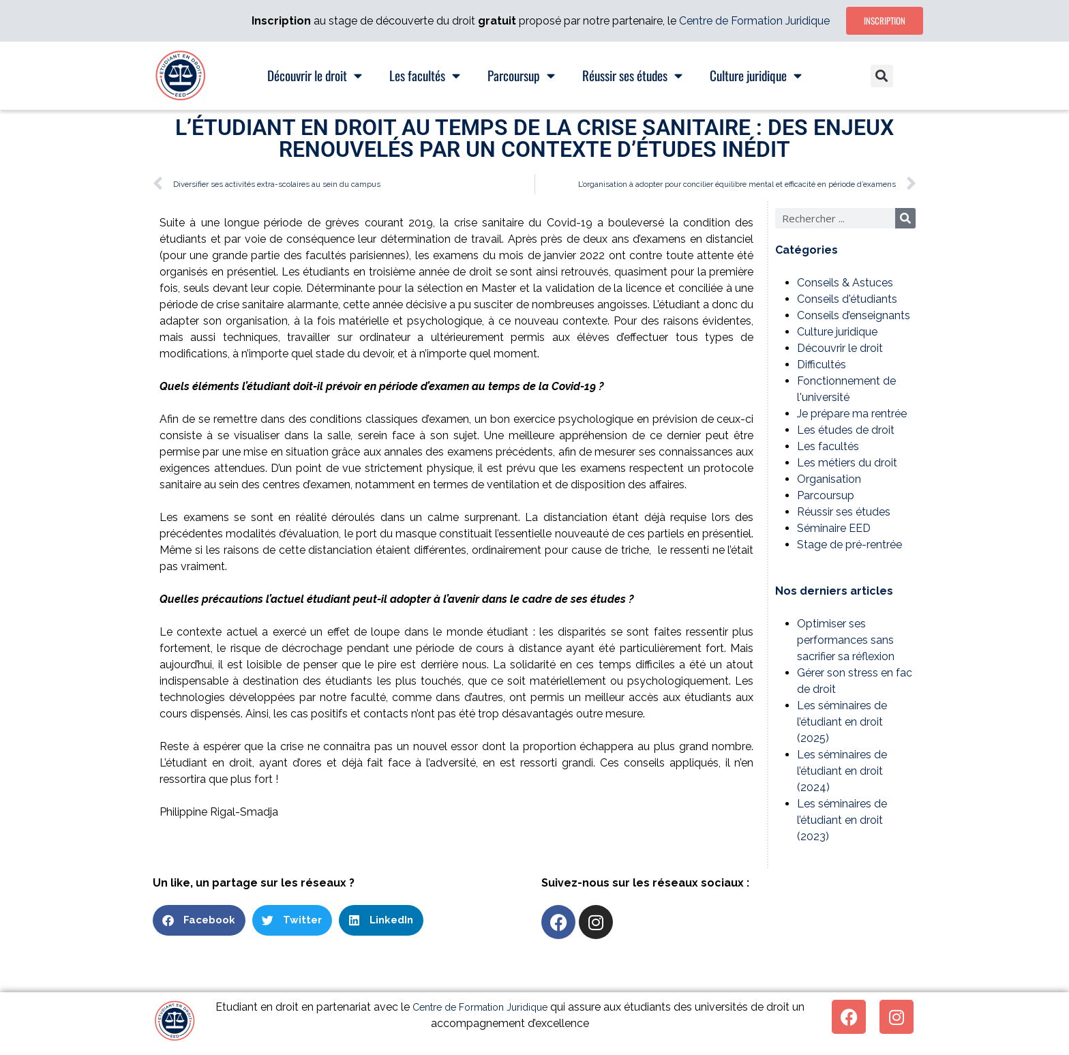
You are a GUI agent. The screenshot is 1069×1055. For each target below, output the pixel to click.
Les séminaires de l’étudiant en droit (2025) (842, 722)
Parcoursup (825, 495)
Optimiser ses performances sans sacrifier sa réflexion (845, 640)
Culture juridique (837, 331)
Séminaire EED (834, 528)
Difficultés (821, 364)
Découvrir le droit (840, 348)
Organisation (829, 479)
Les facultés (828, 446)
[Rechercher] (905, 218)
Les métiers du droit (847, 462)
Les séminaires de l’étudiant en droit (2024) (842, 771)
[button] (882, 76)
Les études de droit (845, 430)
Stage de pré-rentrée (849, 544)
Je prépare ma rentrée (852, 413)
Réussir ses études (843, 511)
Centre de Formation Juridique (754, 20)
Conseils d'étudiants (847, 299)
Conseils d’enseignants (853, 315)
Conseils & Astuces (845, 282)
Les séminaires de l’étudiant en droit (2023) (842, 820)
